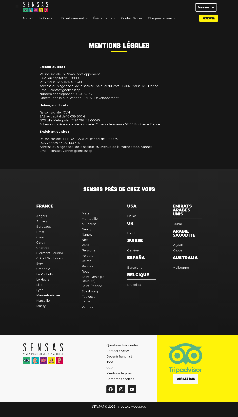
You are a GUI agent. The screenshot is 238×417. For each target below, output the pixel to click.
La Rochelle (45, 274)
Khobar (178, 250)
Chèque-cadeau (160, 20)
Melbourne (181, 267)
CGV (109, 368)
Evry (39, 263)
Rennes (87, 266)
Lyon (39, 290)
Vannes (206, 8)
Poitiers (87, 256)
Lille (39, 285)
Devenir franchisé (119, 356)
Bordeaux (43, 226)
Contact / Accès (118, 351)
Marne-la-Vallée (48, 295)
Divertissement (72, 20)
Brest (40, 232)
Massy (41, 306)
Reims (86, 261)
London (133, 233)
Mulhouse (89, 224)
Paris (85, 245)
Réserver (209, 20)
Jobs (109, 362)
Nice (85, 240)
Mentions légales (119, 373)
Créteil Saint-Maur (49, 258)
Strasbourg (90, 291)
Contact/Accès (131, 20)
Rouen (87, 271)
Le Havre (42, 279)
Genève (133, 250)
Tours (86, 302)
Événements (102, 20)
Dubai (177, 224)
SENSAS (93, 189)
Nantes (87, 234)
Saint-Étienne (92, 286)
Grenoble (43, 269)
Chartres (42, 248)
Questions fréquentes (122, 345)
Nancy (86, 229)
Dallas (132, 216)
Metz (85, 213)
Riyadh (178, 245)
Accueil (27, 20)
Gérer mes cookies (120, 379)
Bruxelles (134, 285)
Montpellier (90, 219)
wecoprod (138, 406)
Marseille (43, 301)
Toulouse (88, 297)
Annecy (42, 221)
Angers (41, 216)
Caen (40, 237)
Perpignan (90, 250)
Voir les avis (186, 378)
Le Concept (47, 20)
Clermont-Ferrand (49, 253)
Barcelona (134, 267)
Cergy (40, 242)
